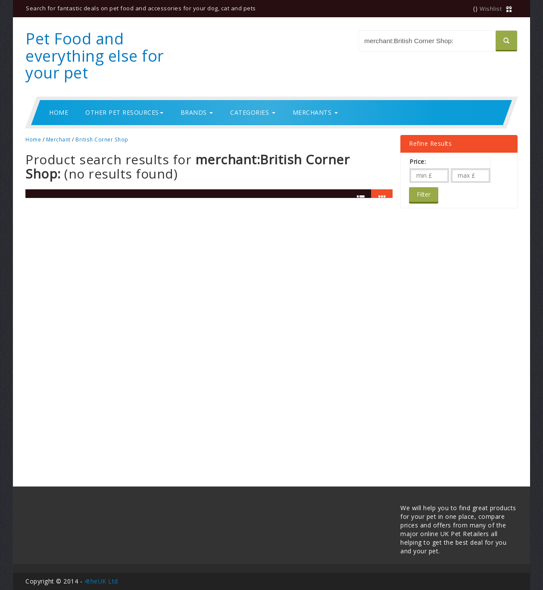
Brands (197, 112)
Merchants (315, 112)
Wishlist (491, 9)
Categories (252, 112)
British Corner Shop (101, 139)
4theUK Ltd (101, 581)
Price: (417, 161)
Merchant (58, 139)
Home (58, 112)
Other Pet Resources (124, 112)
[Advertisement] (443, 337)
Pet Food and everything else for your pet (94, 55)
